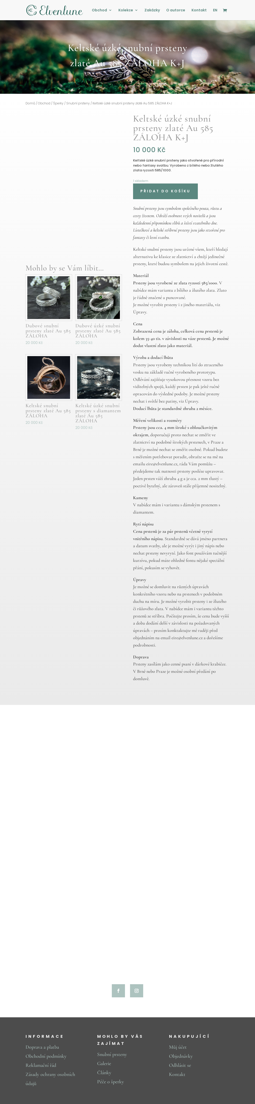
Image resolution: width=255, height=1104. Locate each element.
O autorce (175, 10)
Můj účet (178, 1047)
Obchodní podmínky (46, 1056)
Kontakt (199, 10)
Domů (30, 103)
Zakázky (152, 10)
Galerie (104, 1064)
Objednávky (181, 1056)
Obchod (99, 10)
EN (215, 10)
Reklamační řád (41, 1065)
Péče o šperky (110, 1082)
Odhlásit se (180, 1065)
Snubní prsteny (78, 103)
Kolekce (125, 10)
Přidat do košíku (165, 191)
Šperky (58, 103)
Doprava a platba (42, 1047)
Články (104, 1073)
